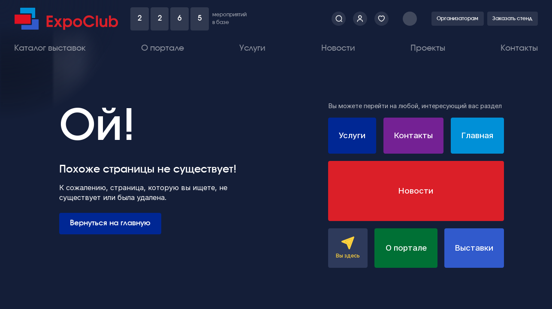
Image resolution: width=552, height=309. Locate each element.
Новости (338, 48)
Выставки (474, 248)
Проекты (427, 48)
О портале (162, 48)
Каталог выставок (50, 48)
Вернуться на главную (110, 223)
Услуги (252, 48)
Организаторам (457, 18)
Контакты (519, 48)
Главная (477, 135)
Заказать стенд (512, 18)
